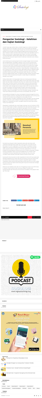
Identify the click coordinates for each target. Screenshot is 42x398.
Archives (3, 386)
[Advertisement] (21, 18)
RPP (34, 389)
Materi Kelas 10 (9, 36)
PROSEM (24, 389)
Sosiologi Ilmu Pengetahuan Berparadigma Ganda (17, 358)
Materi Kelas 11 (22, 386)
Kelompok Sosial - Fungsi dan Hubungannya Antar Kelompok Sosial (20, 373)
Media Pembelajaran (6, 389)
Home (4, 36)
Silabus (38, 389)
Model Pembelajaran (16, 389)
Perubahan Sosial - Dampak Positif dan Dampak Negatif (18, 368)
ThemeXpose (7, 396)
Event (8, 386)
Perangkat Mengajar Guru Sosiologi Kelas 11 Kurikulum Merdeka (20, 363)
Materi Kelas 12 (30, 386)
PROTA (29, 389)
